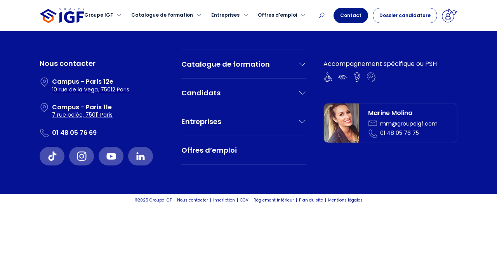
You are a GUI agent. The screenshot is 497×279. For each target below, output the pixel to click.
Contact (350, 15)
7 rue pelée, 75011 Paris (82, 115)
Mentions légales (345, 200)
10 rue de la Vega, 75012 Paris (90, 89)
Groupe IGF (98, 15)
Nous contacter (192, 200)
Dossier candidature (405, 15)
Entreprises (225, 15)
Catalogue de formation (162, 15)
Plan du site (311, 200)
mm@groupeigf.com (409, 123)
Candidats (201, 93)
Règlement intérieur (274, 200)
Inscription (224, 200)
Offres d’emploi (277, 15)
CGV (244, 200)
